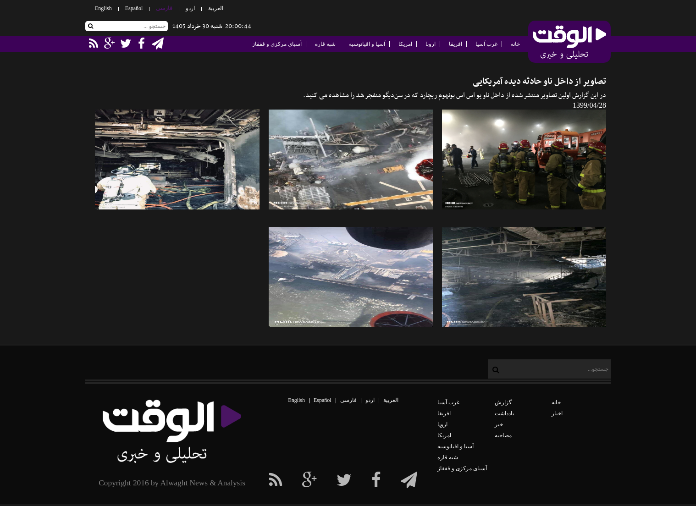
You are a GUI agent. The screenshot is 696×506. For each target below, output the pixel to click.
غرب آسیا (486, 44)
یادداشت (504, 413)
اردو (190, 8)
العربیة (215, 8)
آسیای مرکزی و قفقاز (277, 44)
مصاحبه (503, 435)
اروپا (430, 44)
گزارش (503, 402)
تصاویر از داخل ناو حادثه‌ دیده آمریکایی (539, 81)
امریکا (405, 44)
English (103, 8)
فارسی (164, 8)
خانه (515, 44)
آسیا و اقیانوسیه (367, 44)
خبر (499, 424)
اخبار (557, 413)
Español (134, 8)
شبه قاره (325, 44)
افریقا (455, 44)
